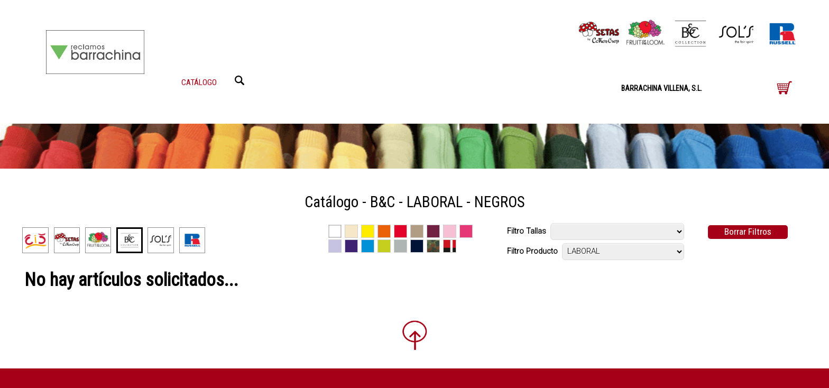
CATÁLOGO (199, 82)
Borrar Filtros (747, 231)
